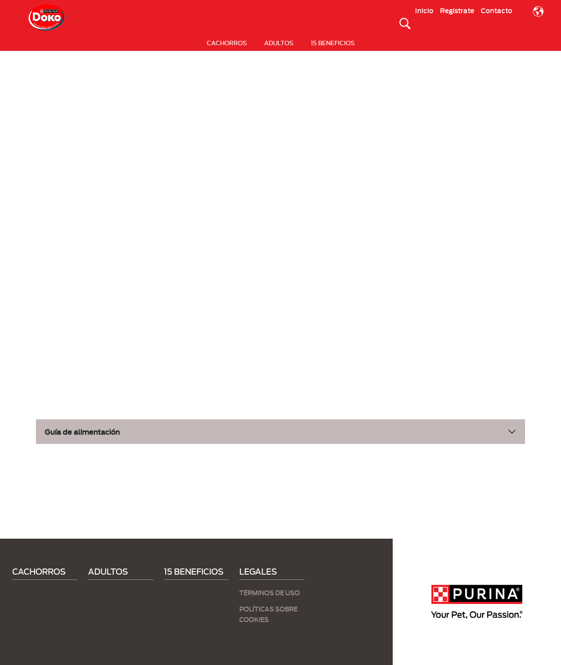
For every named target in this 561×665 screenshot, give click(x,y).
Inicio (424, 10)
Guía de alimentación (82, 431)
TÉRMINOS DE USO (269, 592)
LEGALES (258, 571)
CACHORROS (227, 42)
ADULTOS (278, 42)
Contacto (496, 10)
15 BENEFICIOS (333, 42)
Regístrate (457, 10)
